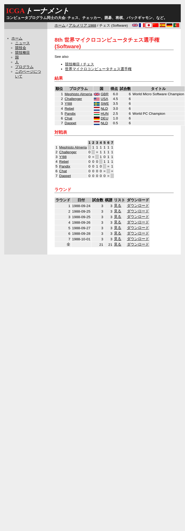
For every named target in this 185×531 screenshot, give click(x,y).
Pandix (70, 114)
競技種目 (22, 53)
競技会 (20, 48)
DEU (104, 118)
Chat (68, 118)
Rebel (69, 109)
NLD (104, 109)
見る (117, 206)
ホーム (60, 25)
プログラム (24, 67)
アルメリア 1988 (82, 25)
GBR (104, 94)
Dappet (70, 123)
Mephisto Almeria (78, 94)
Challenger (73, 99)
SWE (105, 104)
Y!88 (68, 104)
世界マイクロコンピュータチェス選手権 (98, 69)
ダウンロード (138, 206)
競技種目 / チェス (79, 64)
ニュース (22, 43)
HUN (104, 114)
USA (104, 99)
